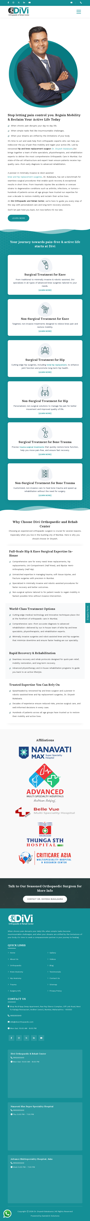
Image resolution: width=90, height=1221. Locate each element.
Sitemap (52, 984)
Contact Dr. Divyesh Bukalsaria (45, 899)
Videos (51, 959)
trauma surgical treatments (31, 447)
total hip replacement (57, 365)
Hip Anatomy (14, 978)
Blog (50, 965)
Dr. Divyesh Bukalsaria (62, 149)
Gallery (51, 953)
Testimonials (54, 972)
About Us (13, 959)
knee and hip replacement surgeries (25, 177)
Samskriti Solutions (50, 1216)
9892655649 (17, 1057)
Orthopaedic (14, 965)
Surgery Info (14, 991)
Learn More (18, 218)
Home (11, 953)
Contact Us (53, 978)
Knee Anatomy (15, 972)
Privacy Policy (54, 991)
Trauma (12, 984)
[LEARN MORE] (45, 290)
